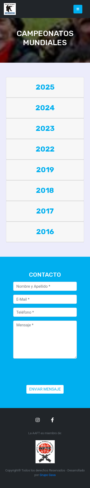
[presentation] (49, 371)
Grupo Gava (47, 475)
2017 (45, 211)
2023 (45, 128)
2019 (45, 169)
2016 (45, 231)
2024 (45, 108)
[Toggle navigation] (77, 9)
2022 (45, 149)
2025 (45, 87)
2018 (45, 190)
